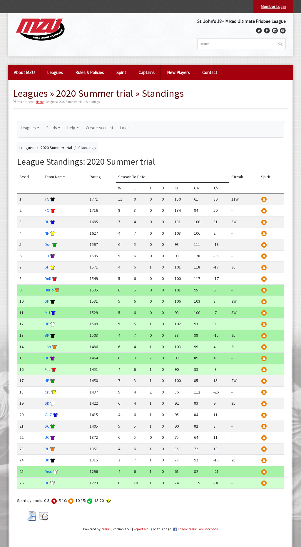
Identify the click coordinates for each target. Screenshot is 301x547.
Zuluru (106, 529)
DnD (48, 278)
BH (47, 221)
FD (47, 256)
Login (125, 127)
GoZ (48, 414)
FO (47, 210)
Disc (48, 471)
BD (47, 460)
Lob (48, 346)
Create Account (99, 127)
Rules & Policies (89, 72)
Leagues (55, 72)
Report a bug (142, 529)
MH (47, 312)
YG (47, 199)
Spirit (121, 72)
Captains (146, 72)
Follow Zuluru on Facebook (198, 529)
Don (48, 244)
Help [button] (71, 127)
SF (47, 267)
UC (47, 437)
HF (47, 358)
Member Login (273, 6)
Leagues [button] (28, 127)
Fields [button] (51, 127)
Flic (48, 369)
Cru (48, 392)
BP (47, 335)
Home (40, 102)
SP (47, 301)
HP (47, 380)
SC (47, 426)
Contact (209, 72)
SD (47, 403)
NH (47, 233)
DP (47, 323)
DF (47, 483)
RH (47, 448)
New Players (178, 72)
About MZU (24, 72)
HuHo (49, 290)
